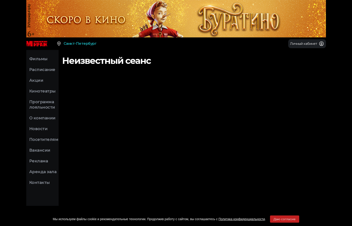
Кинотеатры (42, 91)
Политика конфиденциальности (242, 219)
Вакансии (39, 150)
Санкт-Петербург (76, 43)
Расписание (42, 69)
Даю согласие (285, 219)
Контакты (39, 182)
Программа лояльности (42, 104)
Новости (38, 128)
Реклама (38, 161)
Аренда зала (43, 171)
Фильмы (38, 58)
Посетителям (43, 139)
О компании (42, 118)
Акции (36, 80)
